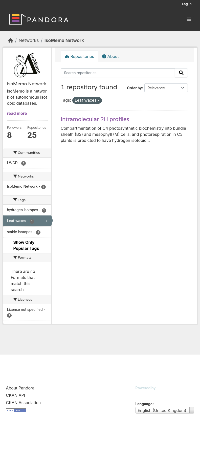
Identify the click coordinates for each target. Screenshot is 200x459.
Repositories (79, 56)
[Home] (10, 40)
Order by (134, 88)
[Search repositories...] (118, 72)
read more (17, 113)
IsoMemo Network (64, 40)
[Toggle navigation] (189, 19)
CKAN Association (23, 402)
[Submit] (181, 72)
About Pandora (20, 387)
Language (144, 404)
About (110, 56)
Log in (186, 4)
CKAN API (15, 395)
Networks (29, 40)
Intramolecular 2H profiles (95, 119)
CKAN (144, 394)
